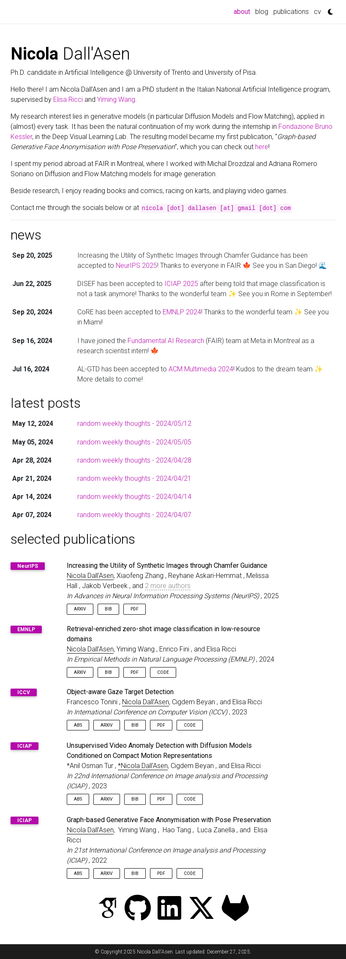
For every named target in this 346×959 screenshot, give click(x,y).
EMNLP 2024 (182, 312)
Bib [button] (108, 609)
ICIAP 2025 (181, 284)
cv (317, 12)
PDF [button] (135, 609)
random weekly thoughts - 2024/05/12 (134, 424)
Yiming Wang (116, 99)
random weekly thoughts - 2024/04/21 (134, 478)
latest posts (46, 403)
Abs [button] (78, 725)
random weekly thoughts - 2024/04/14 (134, 497)
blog (261, 12)
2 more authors (168, 586)
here (261, 147)
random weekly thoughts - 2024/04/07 (134, 515)
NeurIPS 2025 (136, 266)
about (243, 11)
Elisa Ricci (68, 99)
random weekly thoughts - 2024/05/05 (134, 442)
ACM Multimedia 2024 (201, 369)
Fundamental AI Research (166, 341)
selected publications (73, 539)
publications (291, 12)
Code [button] (163, 672)
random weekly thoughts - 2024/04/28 (134, 460)
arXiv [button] (80, 609)
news (26, 235)
